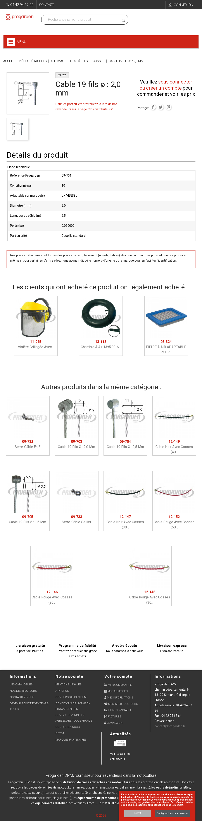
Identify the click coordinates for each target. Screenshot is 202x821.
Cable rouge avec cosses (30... (149, 597)
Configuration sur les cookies (172, 813)
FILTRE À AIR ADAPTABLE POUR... (166, 347)
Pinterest (168, 107)
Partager (153, 107)
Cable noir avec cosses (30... (125, 522)
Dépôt (59, 733)
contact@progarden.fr (170, 726)
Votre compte (118, 676)
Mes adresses (116, 691)
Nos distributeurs (23, 690)
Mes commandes (118, 684)
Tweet (161, 107)
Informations (168, 676)
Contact (46, 5)
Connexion (113, 722)
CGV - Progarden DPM (70, 697)
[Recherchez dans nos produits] (81, 19)
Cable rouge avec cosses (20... (52, 597)
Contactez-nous (22, 697)
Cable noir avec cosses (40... (174, 446)
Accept (137, 813)
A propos (62, 690)
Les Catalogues (21, 684)
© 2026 (101, 815)
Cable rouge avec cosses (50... (174, 522)
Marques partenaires (70, 739)
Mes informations (118, 697)
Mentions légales (68, 684)
